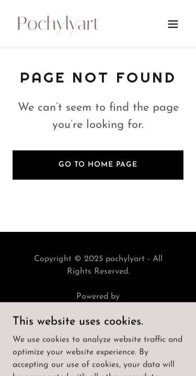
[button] (173, 24)
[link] (72, 28)
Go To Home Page (98, 165)
